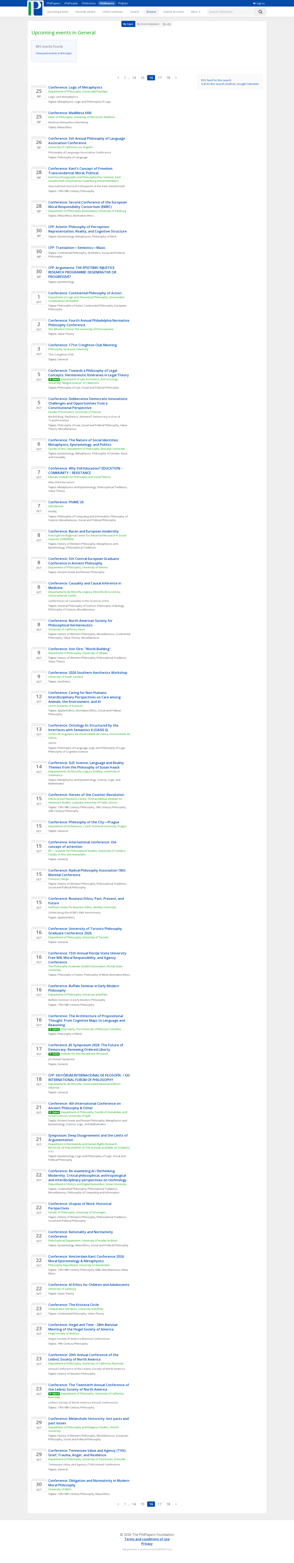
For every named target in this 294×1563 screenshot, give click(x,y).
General (63, 359)
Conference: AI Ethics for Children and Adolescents (88, 1284)
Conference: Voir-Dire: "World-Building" (80, 649)
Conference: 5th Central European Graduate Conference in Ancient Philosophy (84, 560)
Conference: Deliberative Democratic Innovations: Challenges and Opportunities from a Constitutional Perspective (88, 403)
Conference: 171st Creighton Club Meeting (82, 345)
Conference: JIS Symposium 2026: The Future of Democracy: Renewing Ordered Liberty (86, 1047)
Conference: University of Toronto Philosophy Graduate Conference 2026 (85, 930)
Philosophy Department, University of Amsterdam (79, 1265)
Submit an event (173, 11)
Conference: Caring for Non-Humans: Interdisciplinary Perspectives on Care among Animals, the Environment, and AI (84, 697)
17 (160, 77)
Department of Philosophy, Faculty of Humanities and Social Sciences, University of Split (88, 1114)
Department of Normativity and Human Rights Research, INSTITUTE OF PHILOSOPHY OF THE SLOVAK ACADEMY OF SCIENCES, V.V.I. (89, 1147)
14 (134, 77)
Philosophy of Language (73, 157)
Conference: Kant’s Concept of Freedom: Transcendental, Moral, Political (81, 170)
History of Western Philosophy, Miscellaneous (86, 634)
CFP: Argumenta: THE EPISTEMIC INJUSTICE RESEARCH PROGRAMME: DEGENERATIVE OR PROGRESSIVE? (82, 272)
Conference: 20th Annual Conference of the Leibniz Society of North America (83, 1357)
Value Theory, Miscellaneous (81, 637)
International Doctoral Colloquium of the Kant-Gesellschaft (86, 186)
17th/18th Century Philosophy (76, 191)
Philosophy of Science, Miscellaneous (71, 609)
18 (168, 77)
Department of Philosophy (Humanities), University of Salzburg (87, 211)
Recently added (85, 11)
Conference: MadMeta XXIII (69, 113)
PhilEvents (107, 3)
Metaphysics (65, 101)
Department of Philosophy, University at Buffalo (77, 994)
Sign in (259, 3)
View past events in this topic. (54, 53)
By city (167, 24)
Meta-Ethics (65, 127)
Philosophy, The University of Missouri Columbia (91, 1029)
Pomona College (58, 879)
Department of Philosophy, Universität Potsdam (77, 91)
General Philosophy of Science (77, 606)
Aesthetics (94, 253)
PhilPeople (71, 3)
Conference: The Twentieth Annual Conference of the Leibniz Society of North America (89, 1387)
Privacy (147, 1543)
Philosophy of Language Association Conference (79, 152)
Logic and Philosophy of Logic (93, 101)
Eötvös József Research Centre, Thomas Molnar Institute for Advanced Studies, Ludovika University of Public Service (85, 800)
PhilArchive (89, 3)
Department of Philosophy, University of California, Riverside (86, 1363)
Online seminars (113, 11)
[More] (196, 12)
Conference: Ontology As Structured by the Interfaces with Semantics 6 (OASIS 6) (83, 727)
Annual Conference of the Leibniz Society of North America (86, 1369)
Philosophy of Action (70, 305)
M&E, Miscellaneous (107, 1270)
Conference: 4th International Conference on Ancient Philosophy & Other (85, 1105)
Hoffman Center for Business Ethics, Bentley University (82, 907)
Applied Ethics (66, 710)
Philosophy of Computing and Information (83, 516)
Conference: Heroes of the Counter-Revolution (86, 794)
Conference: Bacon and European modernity (83, 531)
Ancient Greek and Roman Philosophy (81, 572)
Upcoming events (57, 11)
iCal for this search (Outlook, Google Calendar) (230, 84)
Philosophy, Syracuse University (68, 349)
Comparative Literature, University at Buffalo (75, 1309)
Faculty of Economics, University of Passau (74, 412)
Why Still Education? (61, 482)
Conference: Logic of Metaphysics (75, 87)
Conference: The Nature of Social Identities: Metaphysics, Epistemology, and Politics (84, 442)
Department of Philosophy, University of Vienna (77, 567)
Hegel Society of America (63, 1333)
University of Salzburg (62, 1289)
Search (134, 11)
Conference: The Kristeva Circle (73, 1304)
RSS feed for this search (216, 80)
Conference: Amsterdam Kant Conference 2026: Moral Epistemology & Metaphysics (86, 1258)
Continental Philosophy (72, 253)
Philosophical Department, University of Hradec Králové (82, 1240)
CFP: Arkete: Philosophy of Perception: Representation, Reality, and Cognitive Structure (87, 229)
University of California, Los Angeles (70, 147)
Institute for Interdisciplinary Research (84, 1053)
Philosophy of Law (69, 387)
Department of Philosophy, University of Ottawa (78, 653)
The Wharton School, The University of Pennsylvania (80, 329)
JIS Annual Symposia (61, 1059)
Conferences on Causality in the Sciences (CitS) (78, 601)
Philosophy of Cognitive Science (68, 751)
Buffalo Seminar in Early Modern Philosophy (76, 1000)
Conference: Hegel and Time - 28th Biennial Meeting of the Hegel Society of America (83, 1327)
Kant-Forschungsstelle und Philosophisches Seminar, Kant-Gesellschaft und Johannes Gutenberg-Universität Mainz (84, 179)
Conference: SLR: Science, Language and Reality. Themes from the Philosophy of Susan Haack (87, 765)
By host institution (148, 24)
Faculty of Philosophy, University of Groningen (77, 1212)
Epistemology (66, 236)
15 (142, 77)
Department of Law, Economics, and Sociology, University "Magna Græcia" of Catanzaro (83, 381)
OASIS (52, 743)
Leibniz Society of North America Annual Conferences (83, 1402)
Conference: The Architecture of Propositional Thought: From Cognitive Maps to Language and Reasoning (87, 1020)
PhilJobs (123, 3)
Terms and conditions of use (147, 1539)
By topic (128, 24)
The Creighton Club (61, 354)
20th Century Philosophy (63, 811)
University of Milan (59, 1489)
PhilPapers (53, 3)
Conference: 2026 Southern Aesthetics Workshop (87, 672)
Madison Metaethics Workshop (68, 122)
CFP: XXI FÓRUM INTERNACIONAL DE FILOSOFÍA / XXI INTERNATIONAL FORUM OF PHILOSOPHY (89, 1077)
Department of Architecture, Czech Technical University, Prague (87, 826)
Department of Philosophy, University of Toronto (78, 937)
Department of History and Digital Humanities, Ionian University (87, 1184)
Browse (151, 11)
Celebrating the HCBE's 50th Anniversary (74, 912)
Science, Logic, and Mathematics (86, 1124)
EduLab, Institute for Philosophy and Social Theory (79, 477)
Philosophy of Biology (110, 606)
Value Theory (66, 334)
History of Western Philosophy (76, 544)
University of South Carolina (65, 677)
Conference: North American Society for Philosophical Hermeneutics (80, 622)
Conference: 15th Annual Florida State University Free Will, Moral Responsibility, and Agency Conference (87, 957)
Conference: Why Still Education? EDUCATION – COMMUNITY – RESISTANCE (86, 470)
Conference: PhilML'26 (66, 502)
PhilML (52, 511)
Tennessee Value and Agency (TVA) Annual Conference (84, 1464)
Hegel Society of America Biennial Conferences (79, 1339)
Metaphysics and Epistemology (77, 487)
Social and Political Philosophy (100, 387)
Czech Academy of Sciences (65, 706)
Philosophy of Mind (104, 236)
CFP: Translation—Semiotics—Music (76, 247)
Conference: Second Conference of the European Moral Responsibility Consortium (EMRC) (88, 204)
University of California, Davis (66, 629)
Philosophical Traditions (112, 487)
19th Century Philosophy (110, 807)
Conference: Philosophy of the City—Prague (83, 822)
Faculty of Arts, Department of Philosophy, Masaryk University (86, 449)
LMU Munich (55, 506)
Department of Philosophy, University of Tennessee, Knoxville (86, 1459)
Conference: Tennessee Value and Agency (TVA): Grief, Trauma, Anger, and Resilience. (87, 1452)
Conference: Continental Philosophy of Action (85, 293)
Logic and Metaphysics (63, 97)
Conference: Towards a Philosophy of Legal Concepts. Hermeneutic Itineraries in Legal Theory (88, 372)
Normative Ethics (83, 215)
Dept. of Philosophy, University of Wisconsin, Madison (81, 117)
